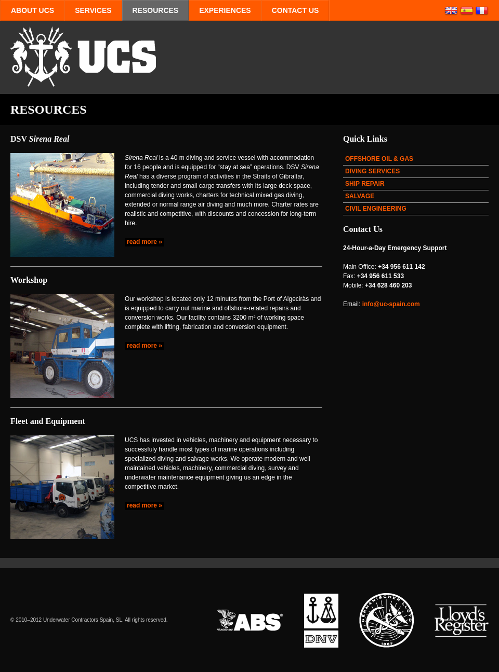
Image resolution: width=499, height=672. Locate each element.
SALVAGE (359, 196)
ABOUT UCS (32, 10)
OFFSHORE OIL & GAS (379, 158)
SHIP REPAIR (365, 183)
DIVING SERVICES (372, 171)
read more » (144, 241)
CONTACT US (295, 10)
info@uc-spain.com (391, 304)
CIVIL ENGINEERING (375, 208)
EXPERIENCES (225, 10)
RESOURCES (156, 10)
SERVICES (93, 10)
